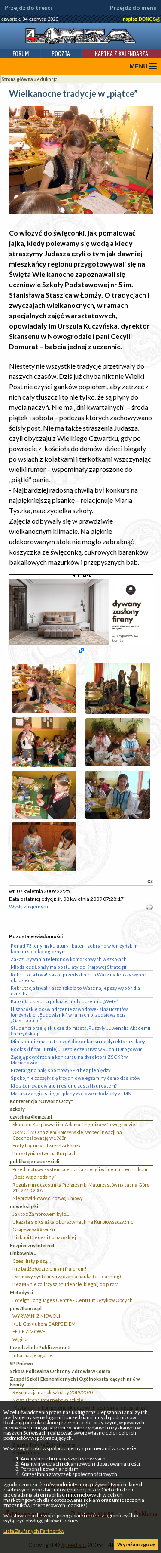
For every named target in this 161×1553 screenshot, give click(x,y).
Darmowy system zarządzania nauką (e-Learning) (66, 1276)
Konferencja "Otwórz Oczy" (41, 1101)
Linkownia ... (23, 1253)
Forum (20, 53)
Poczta (61, 53)
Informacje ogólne (32, 1355)
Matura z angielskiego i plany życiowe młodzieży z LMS (71, 1093)
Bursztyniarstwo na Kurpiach (44, 1153)
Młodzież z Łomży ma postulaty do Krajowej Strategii (68, 967)
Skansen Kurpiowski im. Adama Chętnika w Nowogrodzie (73, 1124)
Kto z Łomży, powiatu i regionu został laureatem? (64, 1085)
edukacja (47, 79)
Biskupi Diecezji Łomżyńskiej (44, 1237)
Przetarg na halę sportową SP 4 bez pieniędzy (61, 1070)
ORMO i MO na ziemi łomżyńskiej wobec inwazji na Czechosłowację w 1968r (67, 1135)
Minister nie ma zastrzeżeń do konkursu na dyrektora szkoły (78, 1041)
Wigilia (19, 1339)
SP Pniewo (21, 1363)
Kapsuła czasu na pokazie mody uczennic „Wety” (64, 1001)
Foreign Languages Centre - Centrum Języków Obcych (72, 1300)
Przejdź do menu (133, 7)
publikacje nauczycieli (34, 1161)
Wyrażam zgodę (136, 1544)
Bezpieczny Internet (32, 1245)
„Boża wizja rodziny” (34, 1177)
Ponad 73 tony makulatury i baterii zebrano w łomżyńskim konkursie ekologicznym (74, 948)
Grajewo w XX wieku (34, 1229)
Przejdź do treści (28, 7)
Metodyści (21, 1292)
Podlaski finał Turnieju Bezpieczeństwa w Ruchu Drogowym (77, 1049)
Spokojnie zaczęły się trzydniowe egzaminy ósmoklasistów (75, 1078)
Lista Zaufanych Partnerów (33, 1531)
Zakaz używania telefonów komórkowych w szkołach (69, 959)
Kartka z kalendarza (121, 53)
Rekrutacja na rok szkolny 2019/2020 (52, 1392)
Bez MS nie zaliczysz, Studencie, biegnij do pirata (65, 1284)
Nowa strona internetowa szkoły (47, 1400)
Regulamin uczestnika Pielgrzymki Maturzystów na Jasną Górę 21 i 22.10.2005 (80, 1187)
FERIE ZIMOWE (28, 1331)
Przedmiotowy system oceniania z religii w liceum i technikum (79, 1169)
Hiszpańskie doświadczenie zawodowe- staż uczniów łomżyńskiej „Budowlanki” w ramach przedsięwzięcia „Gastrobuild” (69, 1014)
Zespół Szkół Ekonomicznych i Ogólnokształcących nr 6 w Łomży (75, 1381)
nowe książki (24, 1206)
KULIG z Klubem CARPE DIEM (44, 1324)
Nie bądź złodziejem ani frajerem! (49, 1268)
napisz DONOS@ (142, 19)
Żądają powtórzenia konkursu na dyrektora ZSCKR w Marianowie (69, 1059)
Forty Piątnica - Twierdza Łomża (46, 1145)
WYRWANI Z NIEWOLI (36, 1316)
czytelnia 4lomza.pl (31, 1116)
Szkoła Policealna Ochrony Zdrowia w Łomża (60, 1371)
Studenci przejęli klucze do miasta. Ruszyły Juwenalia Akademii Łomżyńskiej (80, 1030)
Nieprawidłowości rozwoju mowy (47, 1198)
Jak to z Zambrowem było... (40, 1214)
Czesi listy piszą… (31, 1261)
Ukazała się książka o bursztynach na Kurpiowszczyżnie (73, 1221)
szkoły (17, 1109)
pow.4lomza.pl (26, 1308)
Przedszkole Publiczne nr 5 (40, 1347)
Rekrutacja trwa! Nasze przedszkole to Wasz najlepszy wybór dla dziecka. (78, 977)
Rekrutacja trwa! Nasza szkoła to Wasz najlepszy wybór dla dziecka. (75, 990)
